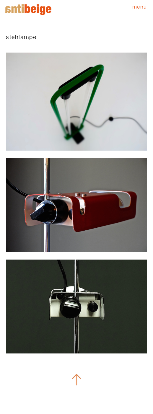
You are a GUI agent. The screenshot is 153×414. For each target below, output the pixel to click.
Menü (139, 7)
